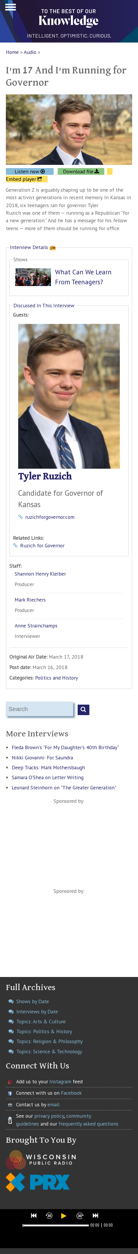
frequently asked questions (88, 1123)
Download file (78, 171)
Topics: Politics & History (44, 1031)
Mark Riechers (30, 599)
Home (12, 52)
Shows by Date (32, 1001)
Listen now (27, 171)
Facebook (71, 1092)
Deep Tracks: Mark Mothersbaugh (48, 767)
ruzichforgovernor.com (49, 517)
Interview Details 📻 (33, 247)
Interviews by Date (37, 1011)
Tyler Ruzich (45, 477)
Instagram (60, 1081)
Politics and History (56, 677)
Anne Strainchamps (36, 625)
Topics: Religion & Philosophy (49, 1041)
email (53, 1104)
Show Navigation (9, 8)
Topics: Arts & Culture (41, 1021)
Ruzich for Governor (42, 545)
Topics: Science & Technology (49, 1051)
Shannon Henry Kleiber (40, 573)
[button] (34, 1215)
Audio (30, 52)
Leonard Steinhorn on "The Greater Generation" (64, 787)
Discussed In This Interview (43, 305)
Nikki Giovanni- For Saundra (42, 757)
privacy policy (49, 1115)
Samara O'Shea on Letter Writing (48, 777)
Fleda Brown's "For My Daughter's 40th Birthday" (65, 747)
